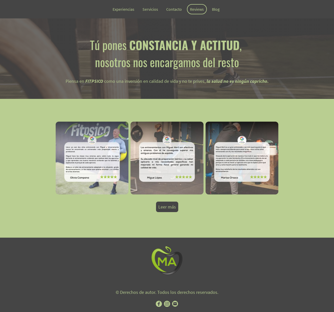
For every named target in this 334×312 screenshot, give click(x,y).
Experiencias (123, 9)
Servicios (150, 9)
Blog (216, 9)
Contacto (174, 9)
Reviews (197, 9)
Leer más (167, 207)
